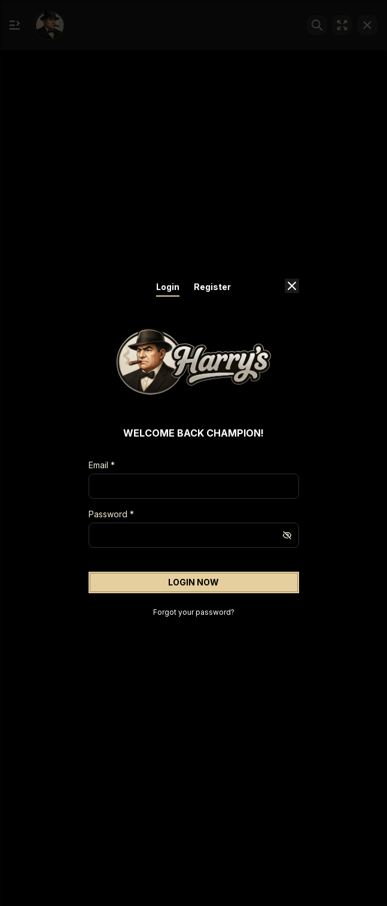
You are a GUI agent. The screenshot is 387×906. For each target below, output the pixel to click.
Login (167, 287)
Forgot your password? (193, 612)
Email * (102, 465)
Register (212, 287)
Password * (111, 514)
